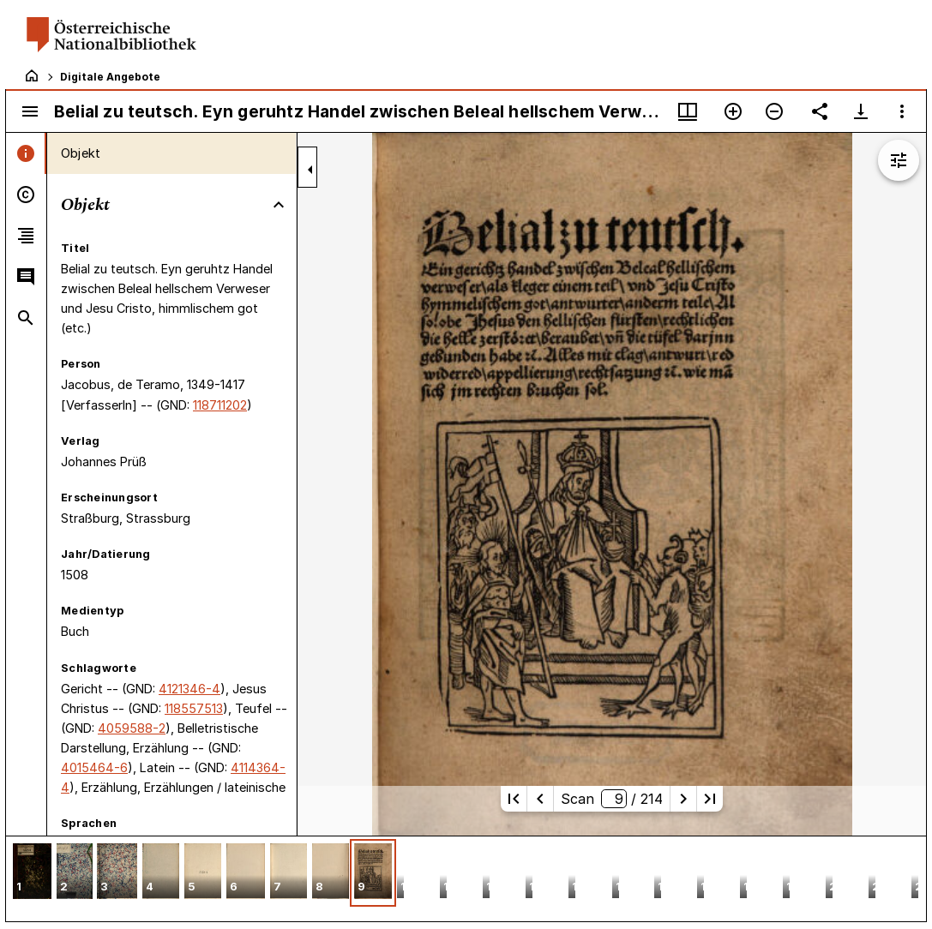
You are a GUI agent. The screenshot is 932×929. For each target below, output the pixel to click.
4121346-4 (189, 688)
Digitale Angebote (110, 76)
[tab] (26, 153)
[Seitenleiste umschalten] (30, 111)
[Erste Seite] (513, 799)
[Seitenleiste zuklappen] (310, 169)
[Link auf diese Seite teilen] (819, 111)
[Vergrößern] (733, 111)
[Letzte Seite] (710, 799)
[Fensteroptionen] (902, 111)
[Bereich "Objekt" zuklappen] (278, 205)
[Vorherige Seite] (540, 799)
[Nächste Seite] (683, 799)
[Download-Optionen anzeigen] (860, 111)
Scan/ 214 (612, 798)
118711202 (220, 405)
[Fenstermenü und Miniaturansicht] (687, 111)
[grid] (466, 878)
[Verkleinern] (774, 111)
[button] (32, 872)
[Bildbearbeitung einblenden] (898, 160)
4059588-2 (131, 728)
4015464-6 (94, 767)
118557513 (194, 708)
